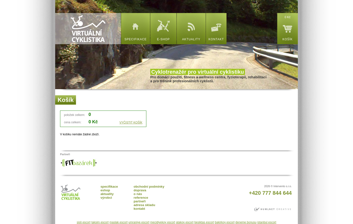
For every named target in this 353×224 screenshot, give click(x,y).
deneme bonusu (245, 222)
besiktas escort (204, 222)
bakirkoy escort (225, 222)
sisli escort (83, 222)
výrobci (106, 197)
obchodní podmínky (149, 186)
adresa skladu (144, 205)
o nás (138, 194)
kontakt (216, 39)
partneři (140, 201)
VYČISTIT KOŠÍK (130, 122)
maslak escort (118, 222)
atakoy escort (184, 222)
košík (287, 39)
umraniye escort (138, 222)
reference (141, 197)
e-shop (163, 39)
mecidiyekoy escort (162, 222)
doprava (140, 190)
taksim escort (100, 222)
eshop (105, 190)
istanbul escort (266, 222)
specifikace (136, 39)
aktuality (191, 39)
